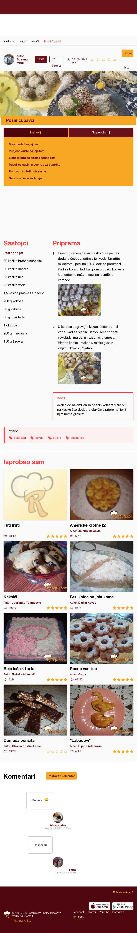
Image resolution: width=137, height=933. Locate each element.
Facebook (79, 912)
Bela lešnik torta (35, 647)
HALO (27, 920)
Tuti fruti (35, 503)
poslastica (77, 437)
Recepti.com (68, 7)
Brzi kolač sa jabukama (102, 575)
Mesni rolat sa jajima (23, 144)
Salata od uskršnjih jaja (25, 178)
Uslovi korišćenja (52, 912)
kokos (39, 437)
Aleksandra (58, 825)
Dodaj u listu (128, 54)
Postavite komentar (61, 776)
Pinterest (78, 916)
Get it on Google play (122, 906)
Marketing (17, 915)
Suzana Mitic (22, 61)
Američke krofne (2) (102, 503)
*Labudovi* (102, 719)
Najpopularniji (101, 132)
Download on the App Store (99, 906)
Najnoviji (36, 132)
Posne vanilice (102, 647)
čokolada (20, 437)
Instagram (118, 912)
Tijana (71, 869)
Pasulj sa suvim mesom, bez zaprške (34, 164)
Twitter (92, 912)
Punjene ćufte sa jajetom (26, 151)
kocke (57, 437)
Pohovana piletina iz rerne (27, 171)
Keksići (35, 575)
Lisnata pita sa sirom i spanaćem (32, 157)
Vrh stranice (121, 892)
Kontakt (29, 915)
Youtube (104, 912)
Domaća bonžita (35, 719)
